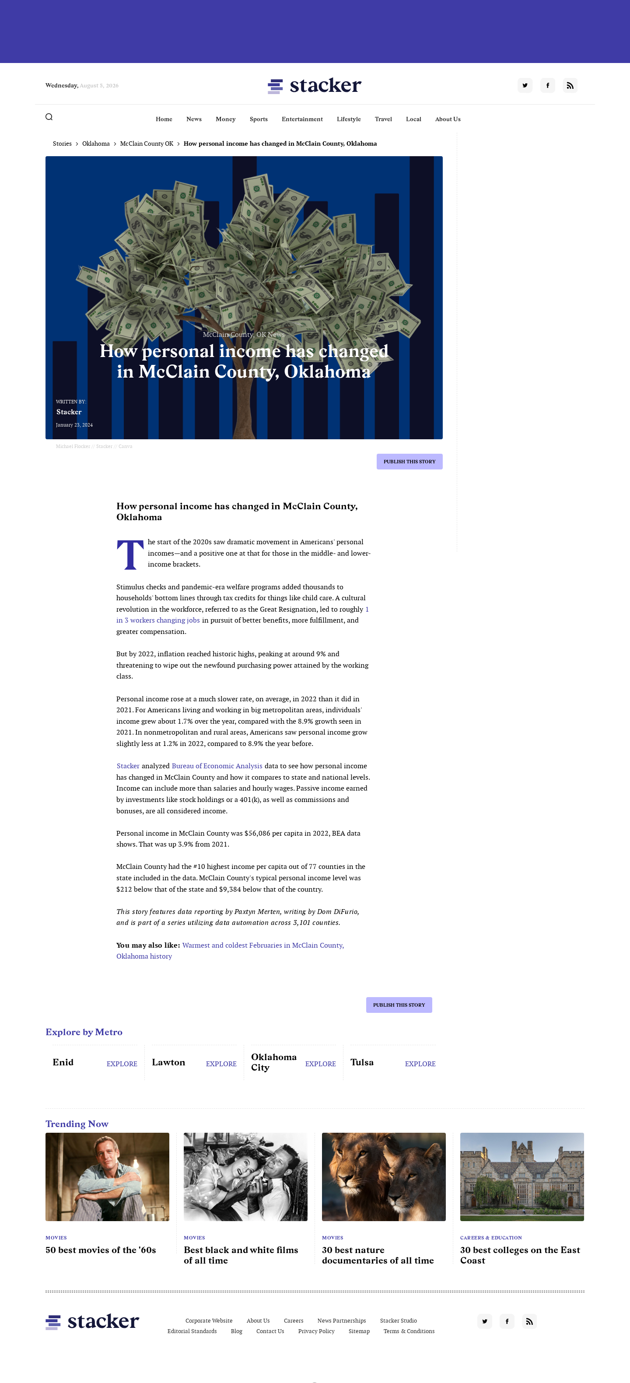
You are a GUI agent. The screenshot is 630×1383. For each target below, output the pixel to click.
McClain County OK (146, 143)
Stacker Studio (398, 1320)
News (194, 119)
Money (226, 119)
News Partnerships (342, 1320)
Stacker (69, 412)
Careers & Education (491, 1237)
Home (164, 119)
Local (413, 119)
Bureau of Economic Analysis (217, 765)
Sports (259, 119)
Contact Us (270, 1331)
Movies (56, 1237)
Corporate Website (209, 1320)
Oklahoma (96, 143)
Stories (62, 143)
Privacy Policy (316, 1331)
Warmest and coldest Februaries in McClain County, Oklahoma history (230, 951)
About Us (448, 119)
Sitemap (359, 1331)
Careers (294, 1320)
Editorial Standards (192, 1331)
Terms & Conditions (409, 1331)
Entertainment (302, 119)
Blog (236, 1331)
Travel (383, 119)
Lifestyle (349, 119)
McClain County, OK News (244, 334)
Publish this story (410, 461)
